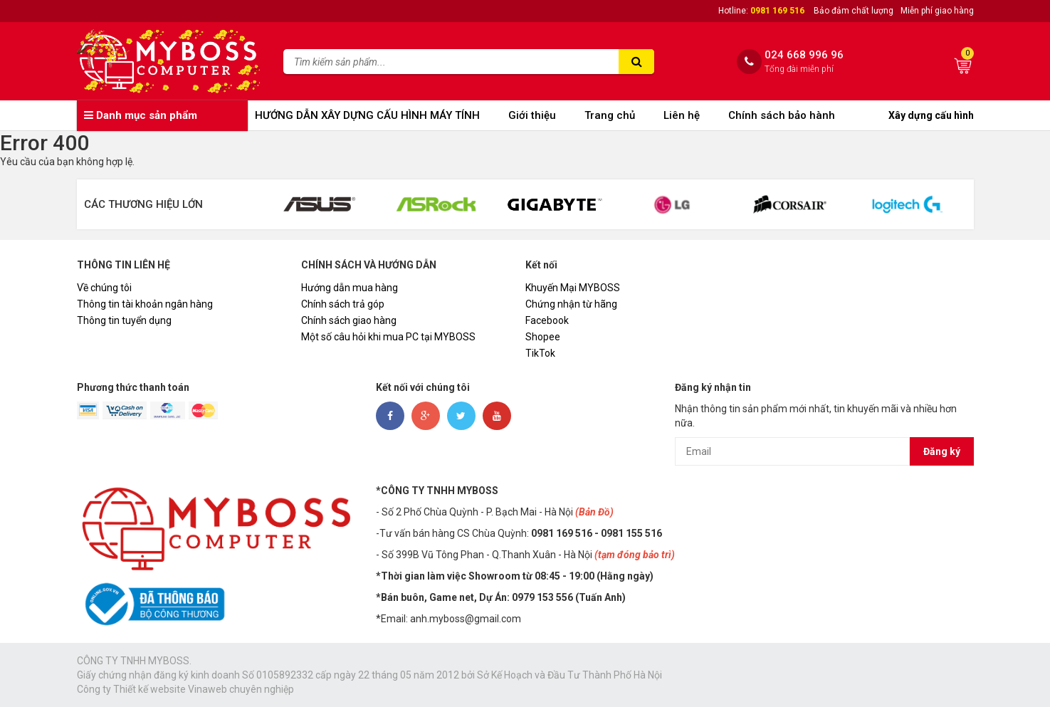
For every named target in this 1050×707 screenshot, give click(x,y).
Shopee (542, 336)
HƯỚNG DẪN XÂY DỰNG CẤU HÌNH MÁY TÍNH (367, 115)
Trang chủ (609, 115)
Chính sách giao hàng (349, 320)
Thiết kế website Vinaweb (170, 689)
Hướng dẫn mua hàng (349, 287)
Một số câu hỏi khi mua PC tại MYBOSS (388, 336)
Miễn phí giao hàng (937, 11)
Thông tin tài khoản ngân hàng (145, 304)
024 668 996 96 (804, 55)
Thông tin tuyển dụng (124, 320)
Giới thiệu (532, 115)
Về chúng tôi (104, 287)
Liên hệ (681, 115)
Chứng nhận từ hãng (571, 304)
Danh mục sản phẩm (140, 115)
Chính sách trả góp (342, 304)
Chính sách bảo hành (781, 115)
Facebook (547, 320)
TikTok (540, 353)
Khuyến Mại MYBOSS (572, 287)
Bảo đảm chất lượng (853, 11)
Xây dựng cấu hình (931, 115)
